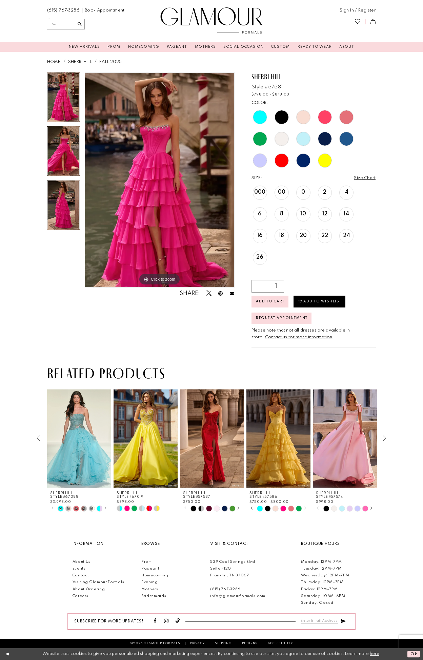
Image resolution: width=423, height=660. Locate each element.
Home (54, 62)
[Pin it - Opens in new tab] (220, 294)
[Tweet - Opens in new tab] (209, 294)
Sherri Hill (80, 62)
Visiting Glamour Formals (98, 582)
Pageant (150, 569)
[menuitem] (63, 10)
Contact (81, 575)
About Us (82, 562)
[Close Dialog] (8, 654)
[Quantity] (267, 286)
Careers (80, 596)
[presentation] (79, 438)
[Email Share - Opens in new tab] (232, 294)
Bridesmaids (153, 596)
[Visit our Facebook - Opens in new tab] (155, 621)
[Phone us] (63, 10)
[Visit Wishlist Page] (357, 21)
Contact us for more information (299, 337)
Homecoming (154, 575)
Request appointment (281, 318)
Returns (250, 643)
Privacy (197, 643)
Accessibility (280, 643)
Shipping (223, 643)
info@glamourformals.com (237, 596)
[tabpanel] (63, 99)
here (374, 654)
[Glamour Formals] (212, 20)
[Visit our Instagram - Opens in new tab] (166, 621)
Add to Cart (270, 301)
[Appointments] (104, 10)
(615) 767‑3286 (225, 589)
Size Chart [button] (365, 178)
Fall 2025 (110, 62)
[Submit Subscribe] (343, 620)
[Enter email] (319, 620)
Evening (149, 582)
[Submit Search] (80, 24)
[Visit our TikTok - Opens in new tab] (177, 621)
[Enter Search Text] (66, 24)
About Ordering (89, 589)
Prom (146, 562)
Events (79, 569)
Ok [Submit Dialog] (414, 654)
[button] (358, 10)
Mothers (149, 589)
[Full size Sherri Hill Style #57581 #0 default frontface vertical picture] (159, 180)
